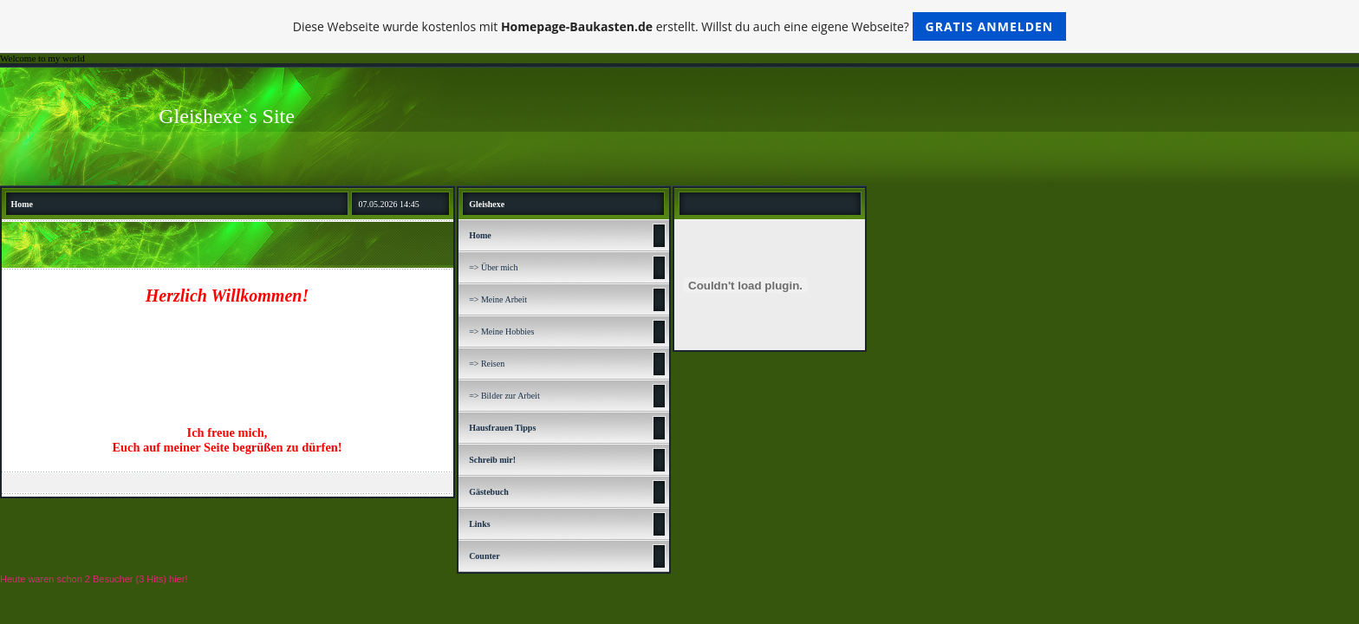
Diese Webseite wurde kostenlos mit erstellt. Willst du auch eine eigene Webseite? (680, 26)
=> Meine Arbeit (498, 299)
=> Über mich (493, 267)
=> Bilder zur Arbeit (504, 395)
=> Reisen (486, 363)
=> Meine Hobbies (501, 331)
